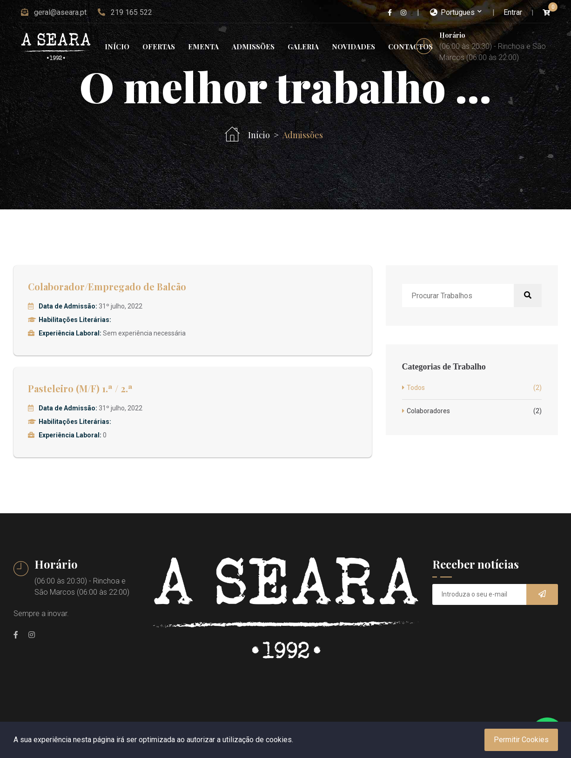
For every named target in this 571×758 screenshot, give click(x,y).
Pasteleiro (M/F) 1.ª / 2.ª (80, 388)
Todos (474, 388)
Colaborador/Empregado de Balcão (107, 286)
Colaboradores (474, 411)
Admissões (253, 46)
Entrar (513, 12)
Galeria (303, 46)
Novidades (353, 46)
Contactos (410, 46)
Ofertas (158, 46)
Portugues (452, 12)
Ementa (203, 46)
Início (117, 46)
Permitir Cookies (521, 739)
